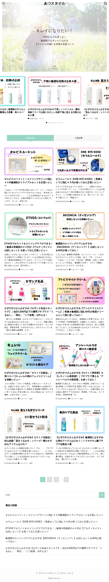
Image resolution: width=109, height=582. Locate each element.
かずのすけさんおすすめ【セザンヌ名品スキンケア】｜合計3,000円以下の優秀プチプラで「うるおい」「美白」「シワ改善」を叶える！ (54, 549)
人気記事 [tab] (79, 138)
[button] (46, 122)
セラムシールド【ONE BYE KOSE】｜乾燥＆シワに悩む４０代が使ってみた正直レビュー (52, 521)
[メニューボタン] (3, 3)
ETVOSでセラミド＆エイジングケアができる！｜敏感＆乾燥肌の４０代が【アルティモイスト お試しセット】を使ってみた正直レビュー (54, 530)
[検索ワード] (54, 495)
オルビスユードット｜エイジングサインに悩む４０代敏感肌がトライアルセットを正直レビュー (54, 515)
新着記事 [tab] (30, 138)
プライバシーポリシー (47, 573)
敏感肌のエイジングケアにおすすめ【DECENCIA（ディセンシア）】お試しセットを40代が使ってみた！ (53, 540)
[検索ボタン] (105, 3)
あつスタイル (54, 3)
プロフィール (65, 573)
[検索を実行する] (102, 495)
